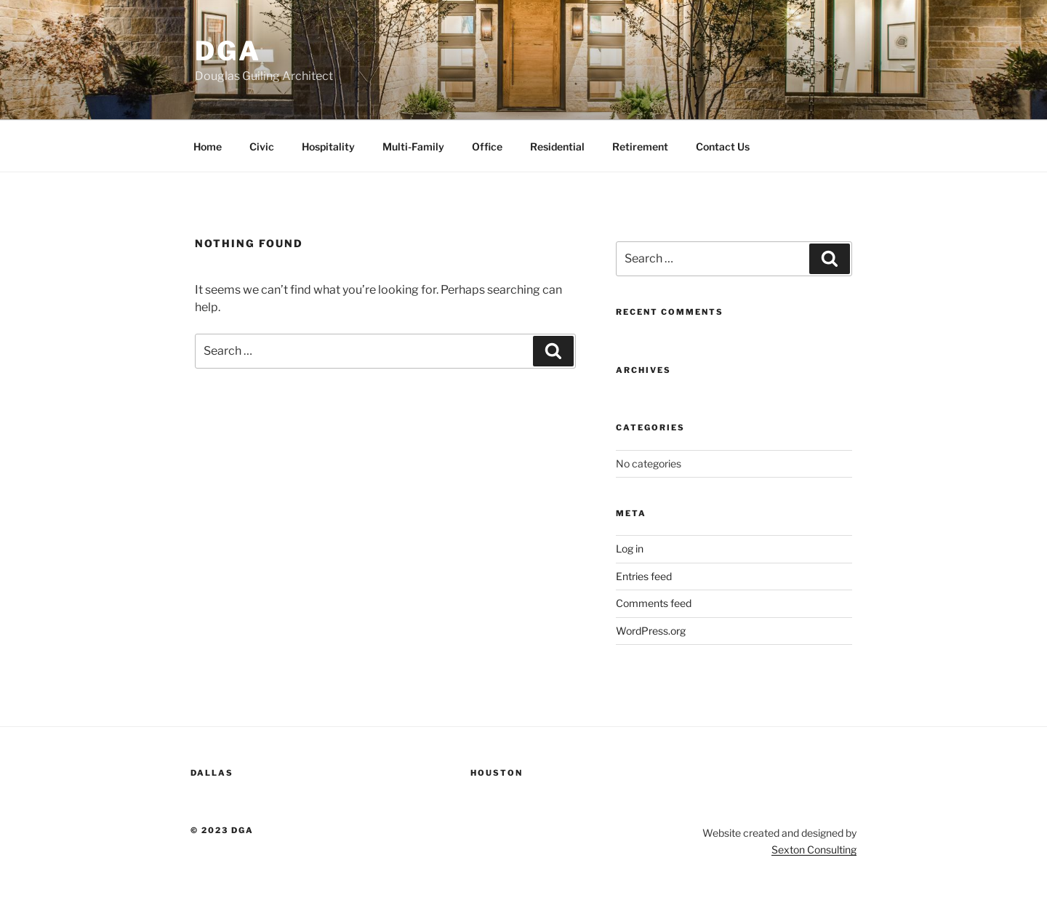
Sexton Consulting (814, 849)
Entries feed (644, 576)
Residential (557, 146)
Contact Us (723, 146)
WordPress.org (651, 630)
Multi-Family (413, 146)
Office (487, 146)
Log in (629, 548)
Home (207, 146)
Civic (261, 146)
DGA (228, 51)
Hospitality (328, 146)
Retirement (640, 146)
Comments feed (653, 603)
